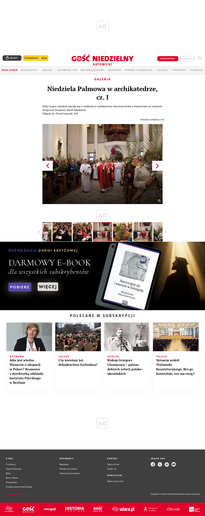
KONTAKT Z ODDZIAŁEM (138, 70)
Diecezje (162, 70)
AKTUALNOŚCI (29, 70)
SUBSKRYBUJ (167, 59)
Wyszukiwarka (199, 58)
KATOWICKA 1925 (67, 70)
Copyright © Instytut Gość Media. (164, 494)
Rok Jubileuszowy (92, 70)
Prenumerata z (36, 58)
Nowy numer (10, 70)
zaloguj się (187, 59)
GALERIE (47, 70)
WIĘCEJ (48, 287)
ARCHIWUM (114, 70)
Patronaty (179, 70)
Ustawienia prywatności (69, 473)
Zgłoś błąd (13, 494)
